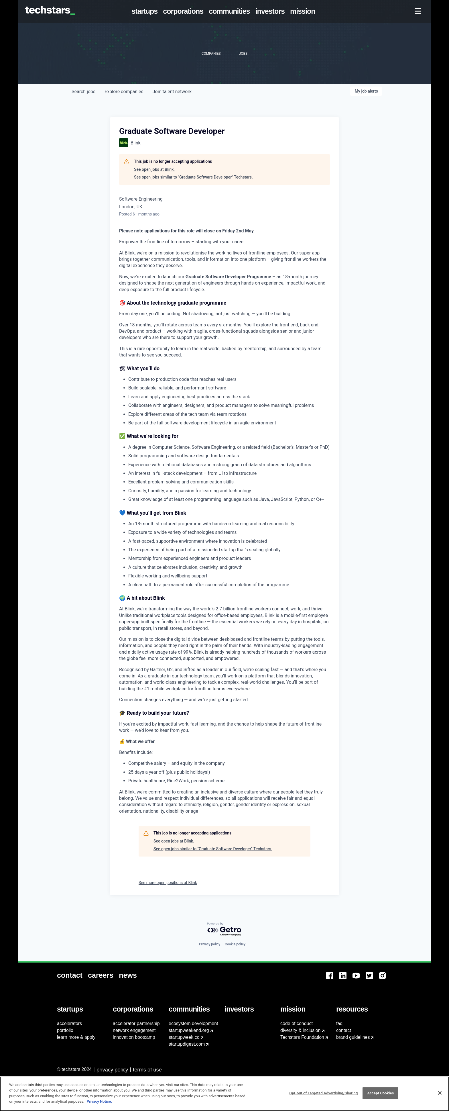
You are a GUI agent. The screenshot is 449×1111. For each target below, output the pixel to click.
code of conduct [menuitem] (296, 1023)
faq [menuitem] (339, 1023)
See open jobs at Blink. (154, 169)
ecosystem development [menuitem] (193, 1023)
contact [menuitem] (343, 1030)
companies (124, 91)
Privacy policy (209, 944)
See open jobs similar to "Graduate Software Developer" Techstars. (193, 177)
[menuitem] (146, 11)
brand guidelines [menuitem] (353, 1037)
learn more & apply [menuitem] (76, 1037)
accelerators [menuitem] (69, 1023)
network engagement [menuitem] (134, 1030)
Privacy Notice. (99, 1104)
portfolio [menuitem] (65, 1030)
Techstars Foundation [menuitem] (302, 1037)
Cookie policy (235, 944)
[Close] (440, 1095)
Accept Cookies (380, 1095)
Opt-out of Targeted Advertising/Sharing (323, 1095)
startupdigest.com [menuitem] (187, 1044)
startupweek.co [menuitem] (184, 1037)
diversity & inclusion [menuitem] (300, 1030)
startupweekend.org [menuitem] (189, 1030)
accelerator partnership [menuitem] (136, 1023)
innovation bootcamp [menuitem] (134, 1037)
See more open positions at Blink (168, 882)
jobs (83, 91)
